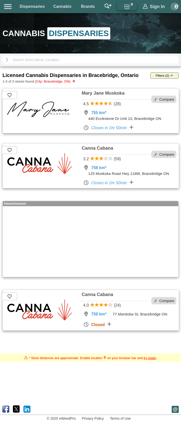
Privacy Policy (93, 418)
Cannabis (62, 6)
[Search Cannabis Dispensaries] (90, 60)
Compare (164, 99)
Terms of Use (120, 418)
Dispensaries (32, 6)
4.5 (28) (102, 104)
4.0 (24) (102, 305)
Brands (88, 6)
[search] (7, 60)
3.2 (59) (102, 159)
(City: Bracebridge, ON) (55, 81)
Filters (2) (164, 75)
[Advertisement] (90, 241)
